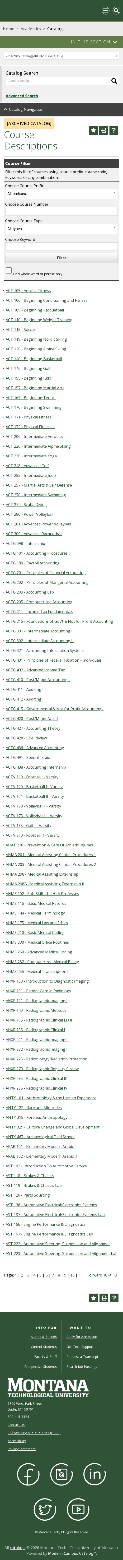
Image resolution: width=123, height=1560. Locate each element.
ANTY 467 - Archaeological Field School (40, 1136)
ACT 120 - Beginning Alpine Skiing (36, 349)
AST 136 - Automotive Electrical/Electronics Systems (51, 1204)
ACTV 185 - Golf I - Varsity (28, 825)
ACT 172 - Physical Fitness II (30, 426)
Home (8, 28)
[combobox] (61, 56)
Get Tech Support (80, 1346)
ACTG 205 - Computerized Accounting (39, 601)
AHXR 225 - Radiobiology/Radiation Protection (46, 1059)
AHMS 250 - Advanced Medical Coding (39, 952)
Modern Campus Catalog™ (72, 1553)
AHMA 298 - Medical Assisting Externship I (43, 874)
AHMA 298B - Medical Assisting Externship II (45, 884)
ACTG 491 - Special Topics (29, 757)
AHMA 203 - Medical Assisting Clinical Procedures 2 (51, 864)
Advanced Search (22, 95)
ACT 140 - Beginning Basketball (34, 358)
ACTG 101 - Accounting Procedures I (38, 553)
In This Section (91, 42)
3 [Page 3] (28, 1275)
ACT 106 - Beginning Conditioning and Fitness (46, 300)
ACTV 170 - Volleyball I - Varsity (33, 806)
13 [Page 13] (115, 1275)
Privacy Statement (22, 1449)
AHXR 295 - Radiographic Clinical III (36, 1078)
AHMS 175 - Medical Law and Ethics (37, 922)
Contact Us (16, 1424)
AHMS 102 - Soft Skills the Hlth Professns (42, 893)
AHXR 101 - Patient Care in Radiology (38, 991)
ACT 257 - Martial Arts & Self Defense (39, 485)
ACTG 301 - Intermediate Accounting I (39, 631)
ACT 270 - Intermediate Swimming (36, 494)
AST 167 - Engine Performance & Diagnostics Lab (49, 1234)
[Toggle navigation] (106, 11)
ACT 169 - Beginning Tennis (31, 397)
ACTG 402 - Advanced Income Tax (35, 670)
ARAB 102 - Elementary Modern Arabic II (41, 1156)
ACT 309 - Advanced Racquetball (34, 533)
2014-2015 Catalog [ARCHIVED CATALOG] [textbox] (34, 56)
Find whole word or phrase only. (38, 274)
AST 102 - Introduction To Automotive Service (46, 1166)
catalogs (17, 1547)
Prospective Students (40, 1366)
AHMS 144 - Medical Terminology (35, 913)
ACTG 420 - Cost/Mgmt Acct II (32, 718)
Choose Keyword (20, 239)
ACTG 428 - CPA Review (26, 738)
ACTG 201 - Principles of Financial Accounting (46, 572)
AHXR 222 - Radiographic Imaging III (38, 1049)
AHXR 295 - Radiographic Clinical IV (36, 1088)
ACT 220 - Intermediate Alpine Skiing (38, 446)
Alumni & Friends (44, 1336)
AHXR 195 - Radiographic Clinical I (35, 1029)
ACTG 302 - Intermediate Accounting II (40, 640)
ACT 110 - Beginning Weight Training (39, 319)
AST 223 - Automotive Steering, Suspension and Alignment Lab (62, 1253)
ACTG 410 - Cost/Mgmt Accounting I (38, 679)
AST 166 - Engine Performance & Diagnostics (45, 1224)
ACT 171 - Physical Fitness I (30, 417)
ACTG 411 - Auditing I (24, 689)
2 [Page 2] (22, 1275)
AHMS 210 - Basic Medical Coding (35, 932)
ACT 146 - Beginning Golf (28, 368)
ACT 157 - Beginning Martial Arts (35, 387)
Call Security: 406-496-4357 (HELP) (34, 1432)
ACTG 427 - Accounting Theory (33, 728)
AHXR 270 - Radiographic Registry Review (42, 1068)
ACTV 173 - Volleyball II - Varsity (34, 815)
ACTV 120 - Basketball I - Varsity (34, 786)
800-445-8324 (18, 1416)
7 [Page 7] (53, 1275)
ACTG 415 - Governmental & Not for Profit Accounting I (55, 708)
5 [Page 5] (40, 1275)
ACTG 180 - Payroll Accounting (33, 563)
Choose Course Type (24, 220)
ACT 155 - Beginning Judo (28, 378)
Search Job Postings (81, 1366)
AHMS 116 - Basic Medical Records (36, 903)
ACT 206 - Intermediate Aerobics (34, 436)
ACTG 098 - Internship (25, 543)
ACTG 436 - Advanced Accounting (35, 747)
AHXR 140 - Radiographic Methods (36, 1010)
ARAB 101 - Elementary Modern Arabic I (41, 1146)
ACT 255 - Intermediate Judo (31, 475)
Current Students (44, 1346)
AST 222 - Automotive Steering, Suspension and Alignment (58, 1243)
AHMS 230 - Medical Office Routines (37, 942)
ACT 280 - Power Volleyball (29, 514)
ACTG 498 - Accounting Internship (36, 767)
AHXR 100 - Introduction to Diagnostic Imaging (47, 981)
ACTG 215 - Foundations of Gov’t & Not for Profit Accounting (59, 621)
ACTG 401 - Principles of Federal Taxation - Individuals (54, 660)
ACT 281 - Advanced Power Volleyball (38, 524)
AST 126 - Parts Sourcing (28, 1195)
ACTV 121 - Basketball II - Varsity (35, 796)
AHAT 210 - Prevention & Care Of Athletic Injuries (49, 845)
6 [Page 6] (47, 1275)
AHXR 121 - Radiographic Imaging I (36, 1000)
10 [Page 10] (72, 1275)
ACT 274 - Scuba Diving (26, 504)
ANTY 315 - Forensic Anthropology (36, 1117)
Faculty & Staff (45, 1356)
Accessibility (17, 1441)
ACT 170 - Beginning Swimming (34, 407)
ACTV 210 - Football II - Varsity (33, 835)
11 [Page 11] (81, 1275)
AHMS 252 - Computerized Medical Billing (42, 961)
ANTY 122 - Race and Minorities (34, 1107)
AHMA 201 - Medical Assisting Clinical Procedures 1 (51, 854)
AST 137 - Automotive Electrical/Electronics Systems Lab (55, 1214)
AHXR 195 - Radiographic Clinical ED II (39, 1020)
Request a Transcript (82, 1356)
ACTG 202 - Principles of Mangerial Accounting (47, 582)
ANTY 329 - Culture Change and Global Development (52, 1127)
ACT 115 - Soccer (20, 329)
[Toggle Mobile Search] (116, 10)
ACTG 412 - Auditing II (25, 699)
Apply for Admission (81, 1336)
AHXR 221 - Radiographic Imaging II (37, 1039)
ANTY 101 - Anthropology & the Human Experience (51, 1097)
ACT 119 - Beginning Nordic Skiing (36, 339)
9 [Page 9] (65, 1275)
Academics (31, 28)
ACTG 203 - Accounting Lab (30, 592)
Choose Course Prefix (24, 185)
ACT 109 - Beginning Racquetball (35, 310)
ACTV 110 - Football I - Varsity (32, 777)
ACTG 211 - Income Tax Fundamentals (39, 611)
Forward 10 (97, 1275)
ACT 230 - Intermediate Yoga (31, 456)
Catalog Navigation (26, 109)
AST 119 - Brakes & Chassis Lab (34, 1185)
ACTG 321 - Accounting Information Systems (45, 650)
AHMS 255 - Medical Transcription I (37, 971)
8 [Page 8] (59, 1275)
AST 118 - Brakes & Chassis (30, 1175)
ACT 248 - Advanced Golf (27, 465)
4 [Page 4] (34, 1275)
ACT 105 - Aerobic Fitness (28, 290)
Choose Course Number (26, 204)
